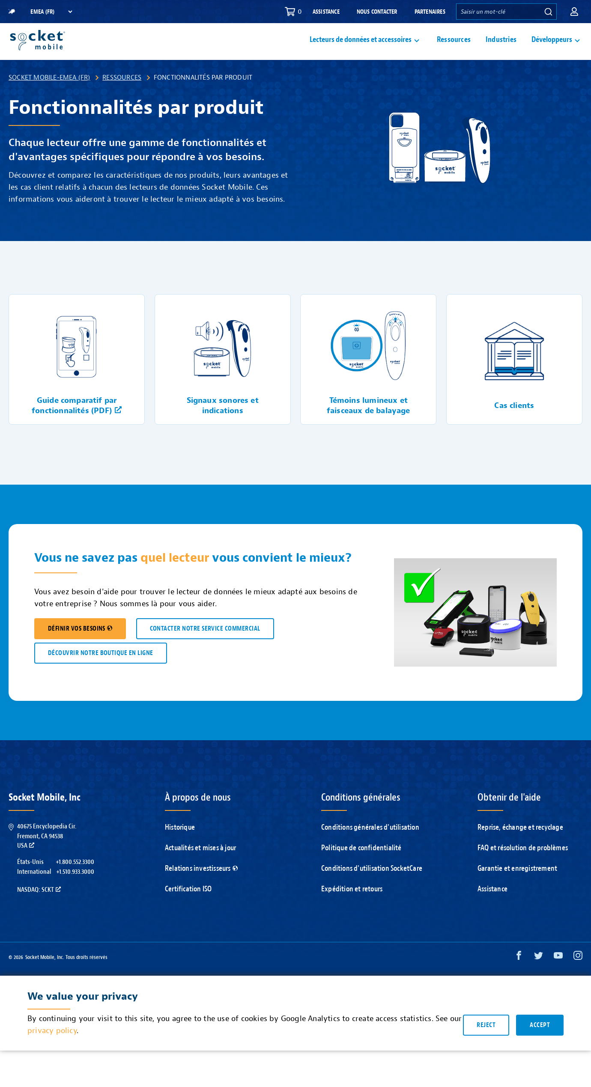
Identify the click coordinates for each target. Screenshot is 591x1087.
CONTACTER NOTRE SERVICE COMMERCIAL (205, 649)
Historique (180, 847)
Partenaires (430, 11)
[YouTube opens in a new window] (558, 978)
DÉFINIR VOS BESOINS (80, 649)
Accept (540, 1045)
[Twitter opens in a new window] (538, 978)
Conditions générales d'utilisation (370, 847)
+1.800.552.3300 (75, 882)
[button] (574, 11)
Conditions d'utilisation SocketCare (371, 888)
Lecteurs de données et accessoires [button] (361, 50)
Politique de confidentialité (361, 868)
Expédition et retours (351, 909)
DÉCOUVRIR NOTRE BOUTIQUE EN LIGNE (100, 673)
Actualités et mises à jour (200, 868)
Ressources (454, 50)
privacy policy (52, 1051)
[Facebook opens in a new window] (518, 978)
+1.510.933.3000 (75, 891)
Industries (501, 50)
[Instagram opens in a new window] (577, 978)
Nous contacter (377, 11)
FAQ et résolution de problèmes (523, 868)
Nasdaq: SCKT (39, 909)
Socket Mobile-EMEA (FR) (49, 97)
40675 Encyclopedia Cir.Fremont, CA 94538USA (46, 856)
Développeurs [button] (551, 50)
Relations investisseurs (201, 888)
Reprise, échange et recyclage (520, 847)
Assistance (326, 11)
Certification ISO (188, 909)
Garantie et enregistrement (517, 888)
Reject (486, 1045)
